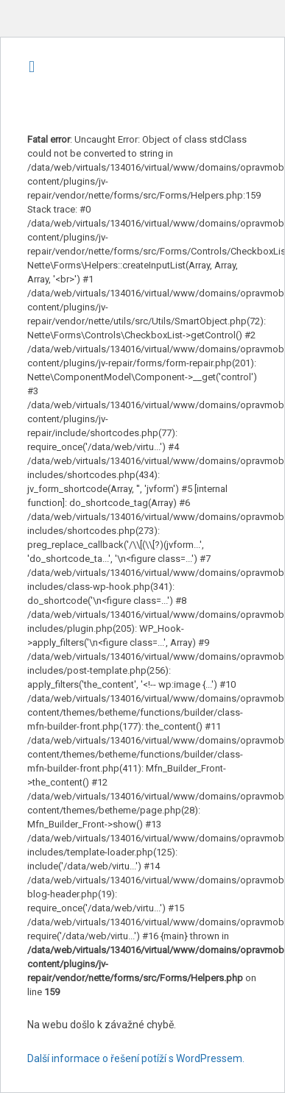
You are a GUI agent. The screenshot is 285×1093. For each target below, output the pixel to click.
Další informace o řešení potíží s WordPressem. (135, 1058)
